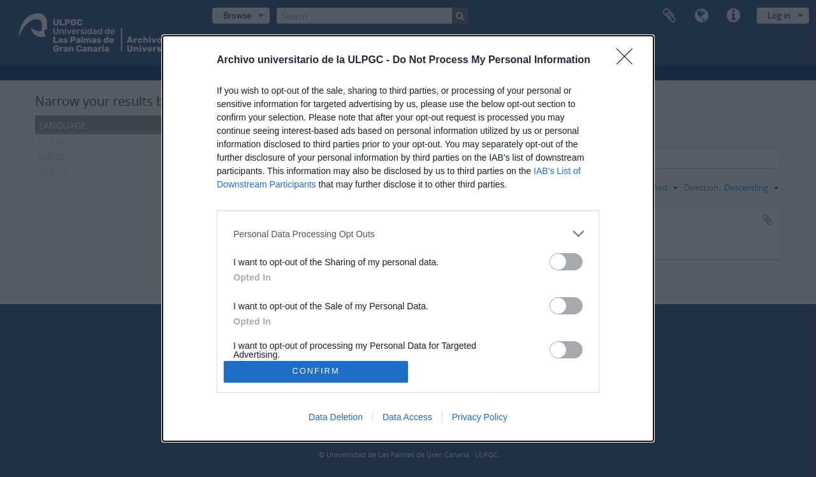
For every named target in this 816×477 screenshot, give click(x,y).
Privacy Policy (479, 417)
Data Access (407, 417)
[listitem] (408, 233)
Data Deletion (336, 417)
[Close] (628, 60)
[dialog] (408, 238)
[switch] (566, 261)
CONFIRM (316, 371)
